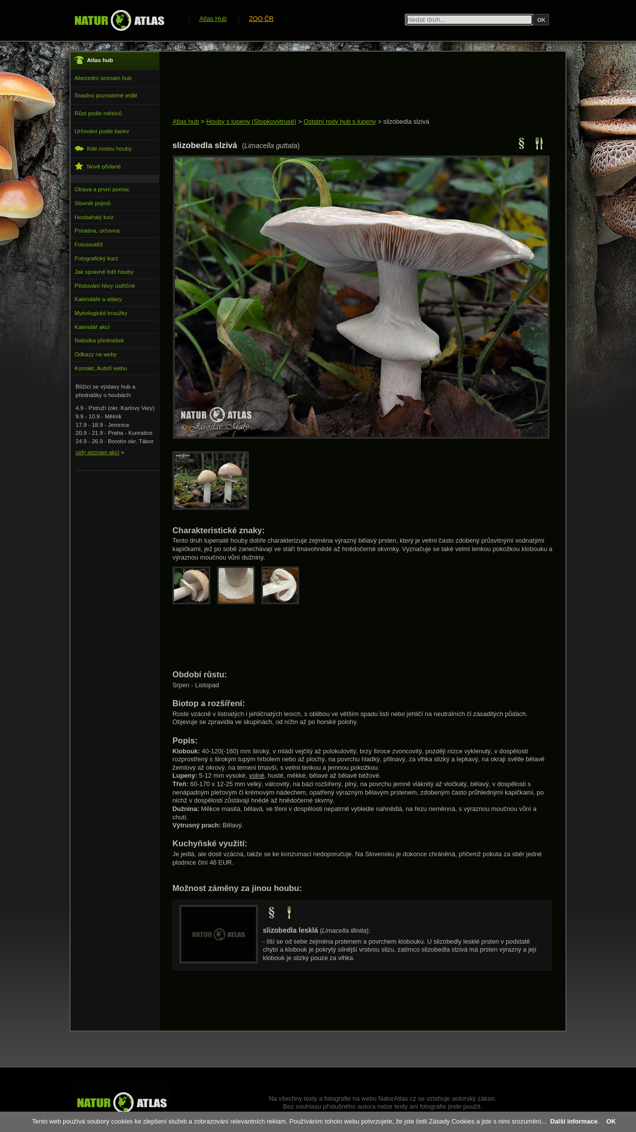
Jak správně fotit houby (104, 272)
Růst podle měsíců (98, 113)
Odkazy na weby (96, 354)
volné (256, 775)
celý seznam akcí (97, 452)
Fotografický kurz (96, 258)
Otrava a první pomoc (102, 189)
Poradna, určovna (97, 231)
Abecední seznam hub (103, 78)
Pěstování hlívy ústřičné (105, 286)
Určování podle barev (102, 131)
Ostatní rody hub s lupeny (340, 121)
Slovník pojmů (92, 203)
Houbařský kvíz (94, 217)
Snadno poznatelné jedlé (106, 95)
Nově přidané (98, 166)
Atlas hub (185, 121)
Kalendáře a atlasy (98, 299)
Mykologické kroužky (101, 313)
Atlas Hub (213, 18)
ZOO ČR (261, 18)
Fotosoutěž (89, 244)
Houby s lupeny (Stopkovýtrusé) (251, 121)
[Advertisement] (353, 85)
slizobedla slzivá (406, 121)
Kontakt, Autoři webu (101, 368)
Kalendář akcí (92, 327)
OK (611, 1121)
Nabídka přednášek (99, 340)
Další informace (573, 1121)
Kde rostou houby (103, 148)
